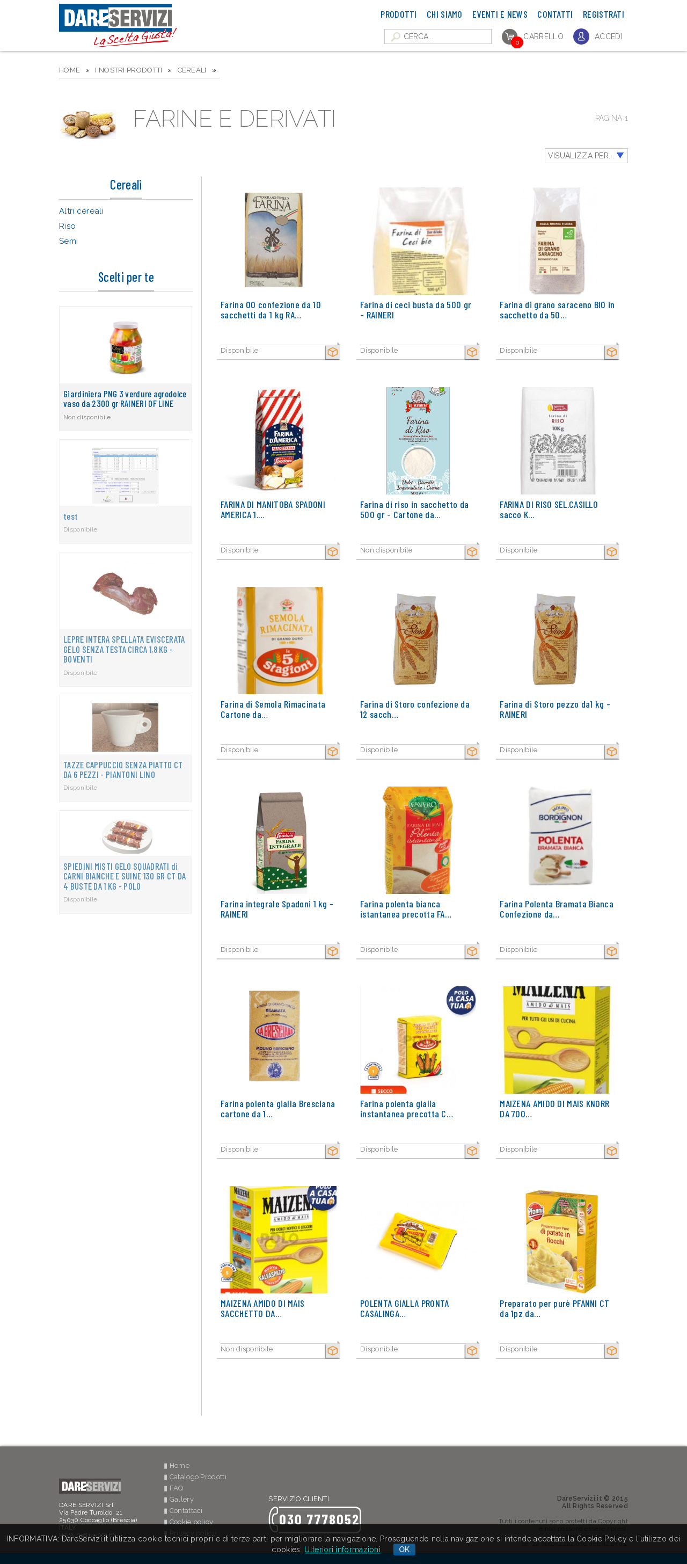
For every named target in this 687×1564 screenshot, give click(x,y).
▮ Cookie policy (189, 1522)
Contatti (555, 14)
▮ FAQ (174, 1488)
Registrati (603, 14)
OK (404, 1549)
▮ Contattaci (183, 1511)
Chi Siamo (445, 14)
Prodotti (398, 14)
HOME (69, 70)
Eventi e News (500, 14)
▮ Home (176, 1465)
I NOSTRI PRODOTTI (128, 70)
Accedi (609, 36)
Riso (67, 226)
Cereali (192, 70)
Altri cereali (81, 211)
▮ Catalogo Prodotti (195, 1477)
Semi (68, 241)
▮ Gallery (179, 1499)
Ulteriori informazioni (342, 1549)
